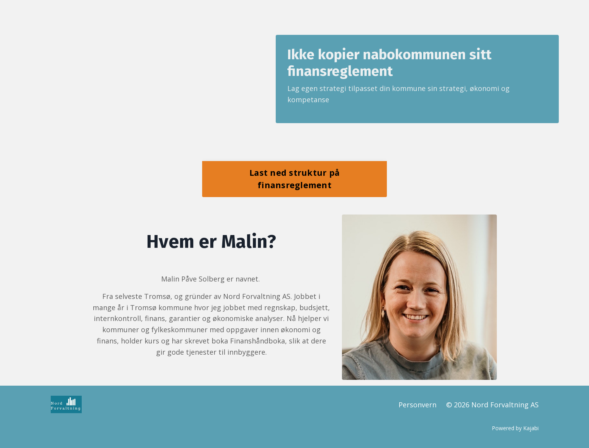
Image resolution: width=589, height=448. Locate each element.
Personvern (417, 404)
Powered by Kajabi (515, 428)
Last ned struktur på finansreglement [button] (294, 179)
